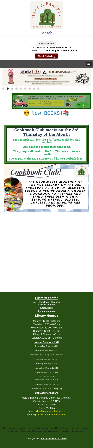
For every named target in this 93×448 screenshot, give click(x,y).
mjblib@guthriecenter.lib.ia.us (50, 411)
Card (46, 56)
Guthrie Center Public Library (54, 438)
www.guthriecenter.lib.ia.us (52, 414)
